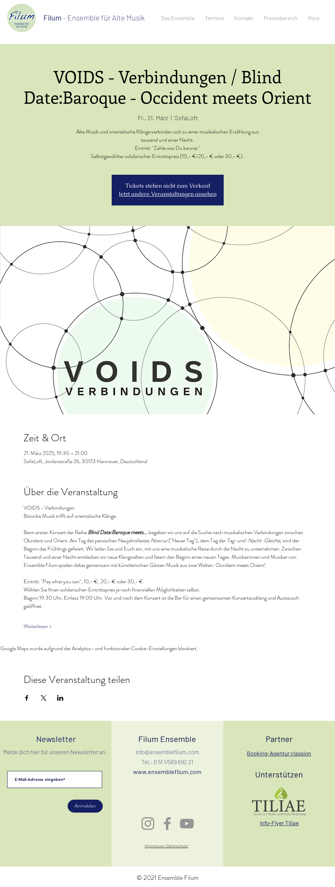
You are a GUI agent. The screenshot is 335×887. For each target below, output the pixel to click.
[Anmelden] (85, 806)
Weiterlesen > (38, 626)
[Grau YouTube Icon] (186, 823)
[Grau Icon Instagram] (147, 823)
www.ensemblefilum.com (167, 771)
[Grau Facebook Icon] (167, 823)
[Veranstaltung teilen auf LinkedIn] (60, 698)
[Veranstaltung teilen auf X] (43, 698)
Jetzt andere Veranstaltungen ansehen (168, 194)
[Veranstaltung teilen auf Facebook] (27, 698)
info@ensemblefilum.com (167, 751)
